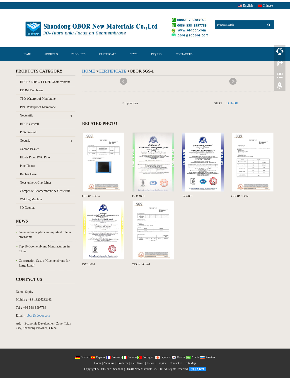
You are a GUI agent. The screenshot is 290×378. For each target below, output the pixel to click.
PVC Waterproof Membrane (38, 107)
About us (51, 54)
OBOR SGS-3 (240, 196)
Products (78, 54)
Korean (179, 357)
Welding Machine (31, 199)
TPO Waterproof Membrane (38, 98)
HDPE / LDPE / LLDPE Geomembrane (45, 82)
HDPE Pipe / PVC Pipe (35, 157)
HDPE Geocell (29, 124)
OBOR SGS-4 (141, 264)
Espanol (98, 357)
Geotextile (26, 115)
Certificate (107, 54)
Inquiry (156, 54)
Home (27, 54)
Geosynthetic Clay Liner (35, 182)
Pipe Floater (27, 165)
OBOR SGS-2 (91, 196)
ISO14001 (232, 103)
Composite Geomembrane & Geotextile (45, 191)
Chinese (265, 5)
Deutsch (83, 357)
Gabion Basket (29, 149)
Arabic (193, 357)
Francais (114, 357)
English (245, 5)
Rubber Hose (28, 174)
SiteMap (191, 363)
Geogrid (25, 140)
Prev (123, 81)
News (133, 54)
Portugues (146, 357)
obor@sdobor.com (38, 315)
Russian (207, 357)
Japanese (163, 357)
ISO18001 (88, 264)
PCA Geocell (28, 132)
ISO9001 (187, 196)
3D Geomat (27, 207)
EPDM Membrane (31, 90)
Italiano (129, 357)
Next (233, 81)
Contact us (184, 54)
